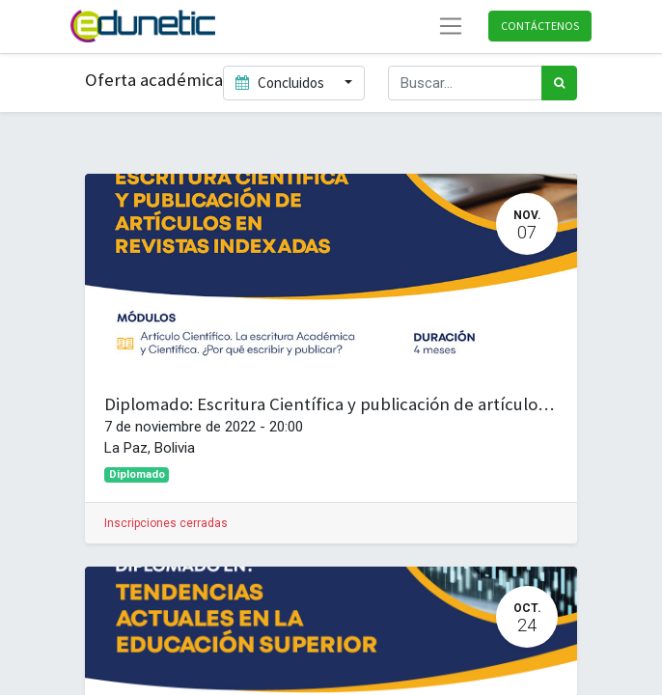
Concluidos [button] (281, 82)
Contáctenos (540, 25)
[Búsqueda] (559, 83)
